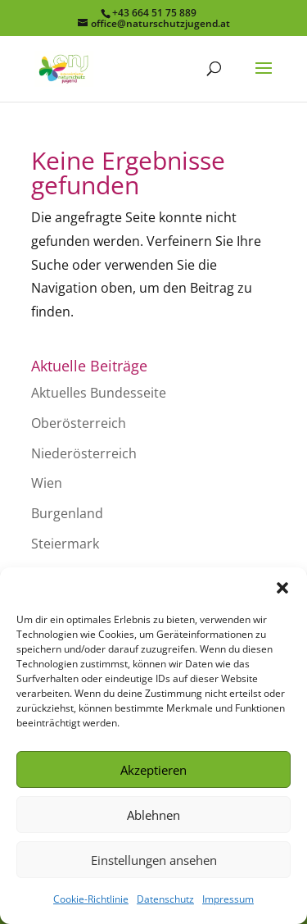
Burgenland (67, 513)
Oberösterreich (78, 423)
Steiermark (65, 544)
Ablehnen (153, 815)
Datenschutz (165, 899)
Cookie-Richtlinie (91, 899)
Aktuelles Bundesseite (98, 393)
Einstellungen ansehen (154, 860)
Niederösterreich (84, 453)
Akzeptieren (153, 770)
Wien (46, 483)
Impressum (228, 899)
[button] (282, 588)
